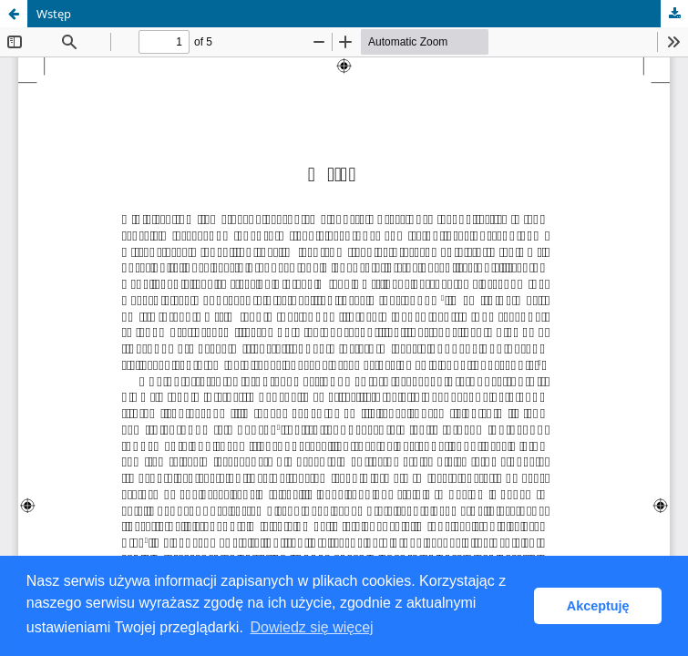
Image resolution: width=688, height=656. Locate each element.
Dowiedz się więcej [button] (311, 627)
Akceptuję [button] (598, 606)
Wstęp (53, 13)
